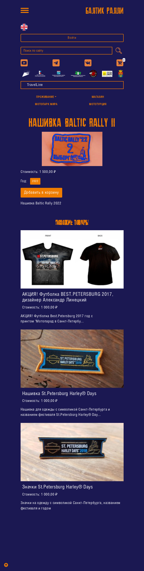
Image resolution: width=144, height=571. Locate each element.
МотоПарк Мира (46, 104)
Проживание (45, 97)
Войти (72, 37)
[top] (6, 565)
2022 (35, 181)
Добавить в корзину (41, 193)
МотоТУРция (97, 104)
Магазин (98, 97)
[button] (46, 97)
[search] (66, 50)
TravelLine (35, 85)
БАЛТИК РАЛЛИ (105, 11)
